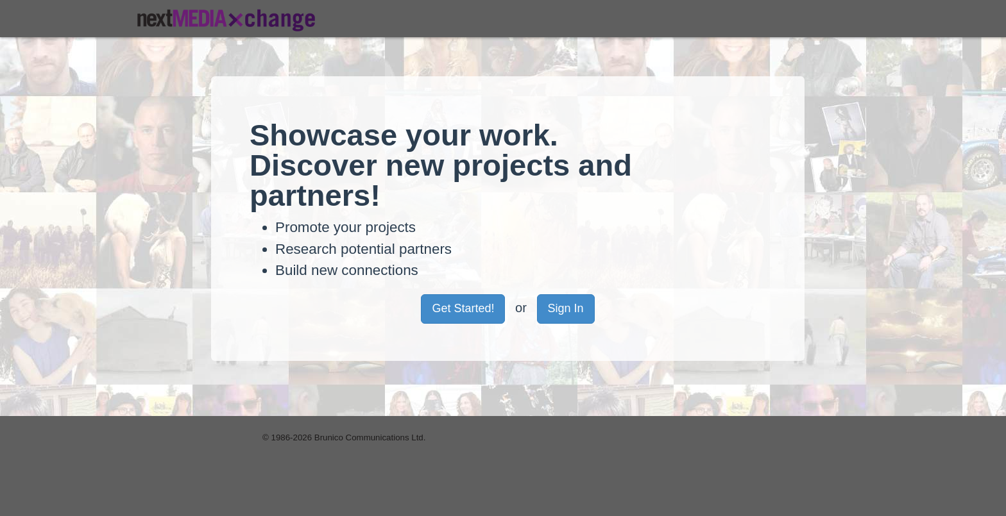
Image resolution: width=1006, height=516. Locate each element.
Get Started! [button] (463, 308)
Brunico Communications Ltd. (370, 437)
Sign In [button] (566, 308)
